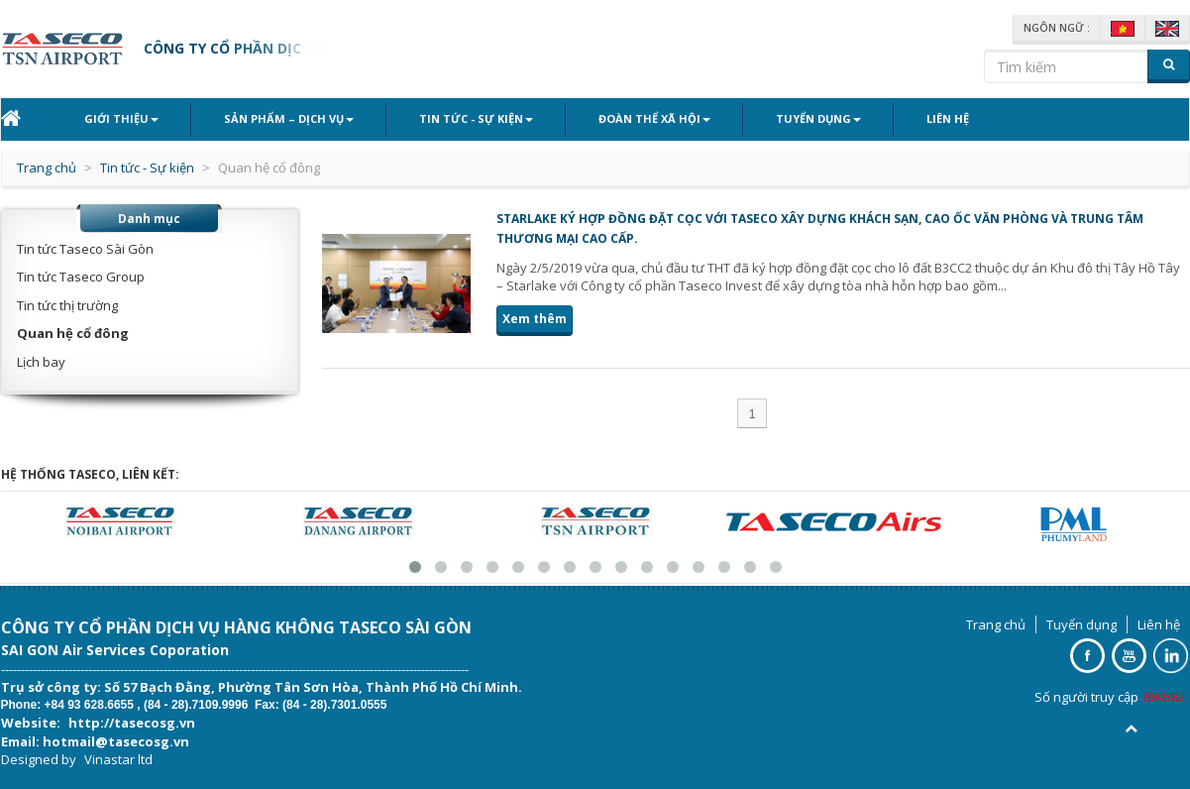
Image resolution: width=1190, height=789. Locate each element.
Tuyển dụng (818, 118)
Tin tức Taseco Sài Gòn (85, 249)
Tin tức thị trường (67, 305)
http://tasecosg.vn (131, 723)
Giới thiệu (121, 118)
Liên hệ (947, 118)
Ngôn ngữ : (1057, 28)
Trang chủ (46, 167)
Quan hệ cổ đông (73, 333)
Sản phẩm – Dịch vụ (289, 118)
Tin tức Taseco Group (81, 276)
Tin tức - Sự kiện (476, 118)
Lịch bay (41, 362)
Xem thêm (534, 318)
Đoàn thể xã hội (654, 118)
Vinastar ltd (118, 759)
